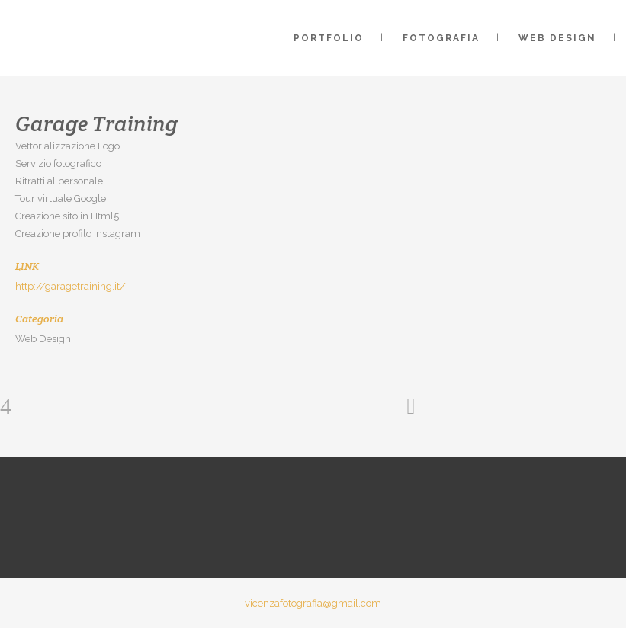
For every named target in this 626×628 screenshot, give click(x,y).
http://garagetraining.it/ (70, 286)
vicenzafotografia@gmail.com (313, 603)
